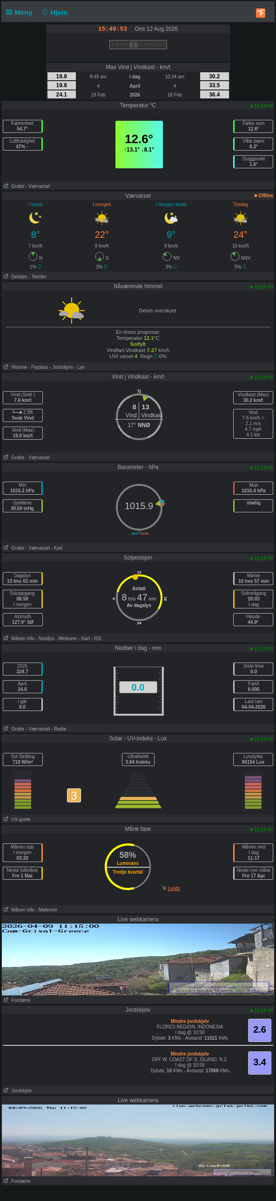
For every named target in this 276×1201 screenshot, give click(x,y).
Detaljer (14, 276)
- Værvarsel (38, 186)
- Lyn (79, 367)
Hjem (54, 12)
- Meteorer (66, 638)
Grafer (13, 186)
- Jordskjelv (62, 367)
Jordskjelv (17, 1090)
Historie (14, 367)
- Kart (56, 548)
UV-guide (16, 819)
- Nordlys (45, 638)
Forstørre (16, 1000)
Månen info (18, 638)
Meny (21, 12)
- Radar (59, 729)
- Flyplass (38, 367)
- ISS (96, 638)
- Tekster (38, 276)
